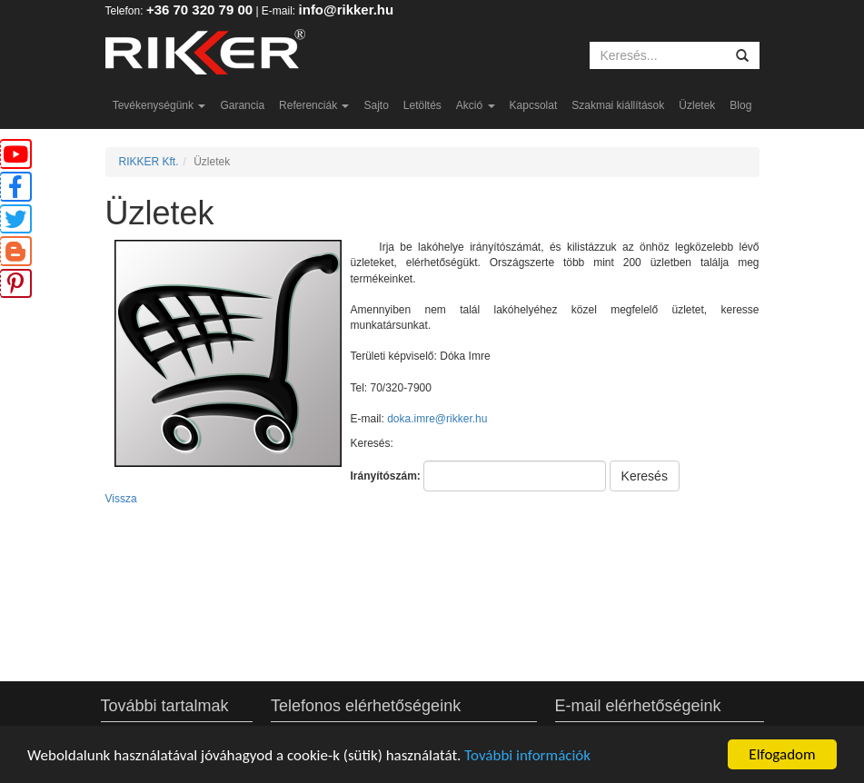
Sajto (375, 105)
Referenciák (314, 105)
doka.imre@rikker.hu (437, 418)
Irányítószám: (386, 476)
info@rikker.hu (346, 9)
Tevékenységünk (159, 105)
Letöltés (422, 105)
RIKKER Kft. (149, 161)
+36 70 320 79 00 (199, 9)
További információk (527, 755)
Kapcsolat (534, 105)
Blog (740, 105)
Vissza (121, 498)
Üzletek (697, 105)
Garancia (242, 105)
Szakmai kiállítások (617, 105)
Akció (475, 105)
